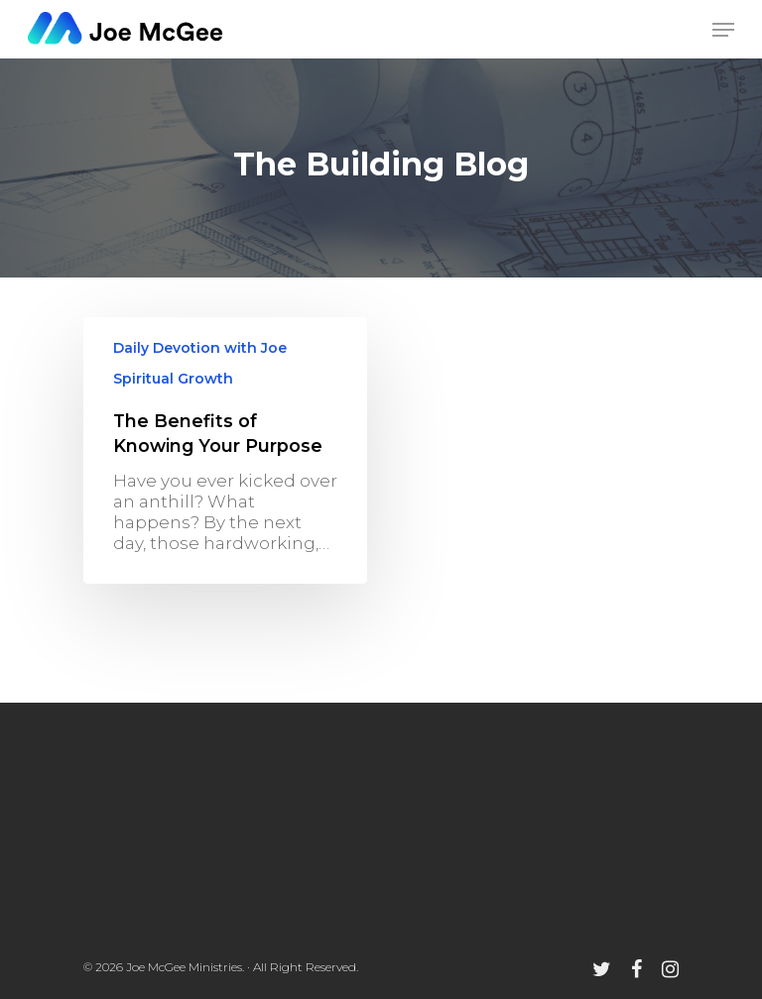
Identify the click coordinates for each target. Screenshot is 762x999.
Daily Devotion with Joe (200, 348)
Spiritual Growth (173, 379)
